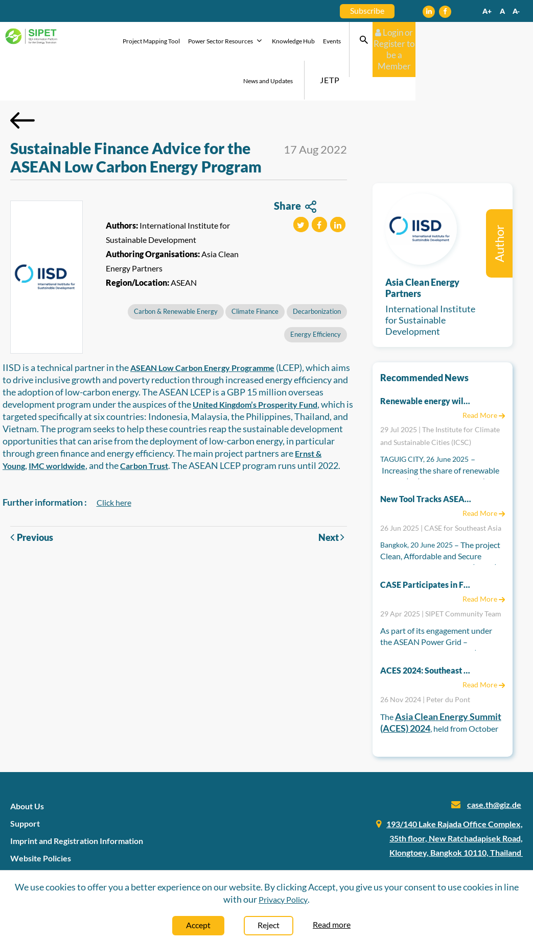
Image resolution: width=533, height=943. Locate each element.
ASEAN (184, 244)
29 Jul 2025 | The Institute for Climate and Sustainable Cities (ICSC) (440, 397)
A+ (487, 11)
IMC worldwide (57, 427)
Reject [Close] (269, 925)
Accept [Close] (198, 925)
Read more (332, 924)
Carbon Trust (144, 427)
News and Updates (366, 42)
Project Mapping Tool (144, 42)
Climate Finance (255, 272)
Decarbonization (317, 272)
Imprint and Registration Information (76, 802)
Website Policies (40, 819)
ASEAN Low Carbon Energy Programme (202, 329)
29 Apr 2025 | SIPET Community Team (440, 574)
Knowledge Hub (286, 42)
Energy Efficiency (315, 295)
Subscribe (367, 10)
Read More (483, 376)
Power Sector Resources (219, 41)
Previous (31, 498)
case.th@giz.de (494, 766)
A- (516, 11)
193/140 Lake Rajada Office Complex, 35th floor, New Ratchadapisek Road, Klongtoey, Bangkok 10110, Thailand (454, 799)
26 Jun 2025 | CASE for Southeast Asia (440, 489)
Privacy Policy (283, 899)
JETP (428, 41)
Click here (114, 463)
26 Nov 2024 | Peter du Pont (425, 660)
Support (25, 784)
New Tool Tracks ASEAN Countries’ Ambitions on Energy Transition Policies (426, 460)
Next (332, 498)
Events (325, 42)
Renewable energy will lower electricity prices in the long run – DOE (426, 362)
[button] (301, 185)
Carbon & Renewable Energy (176, 272)
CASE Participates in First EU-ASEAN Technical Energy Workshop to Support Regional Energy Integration (426, 546)
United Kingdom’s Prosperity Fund (255, 365)
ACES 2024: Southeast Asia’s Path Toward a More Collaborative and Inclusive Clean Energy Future (426, 631)
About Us (27, 767)
